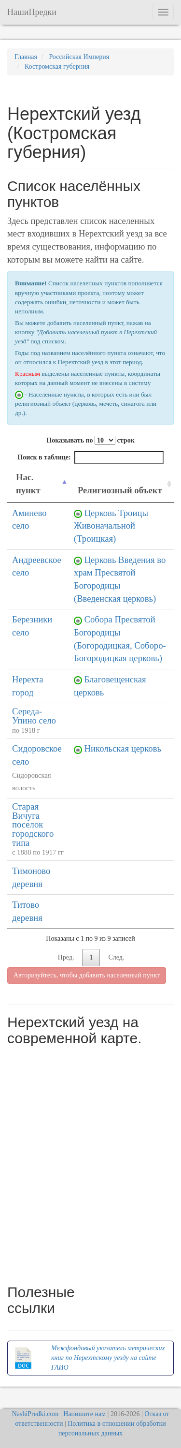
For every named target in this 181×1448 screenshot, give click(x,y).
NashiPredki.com (35, 1414)
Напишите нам (84, 1414)
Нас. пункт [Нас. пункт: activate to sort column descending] (28, 483)
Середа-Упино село (34, 715)
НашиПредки (31, 12)
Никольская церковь (122, 748)
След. (116, 957)
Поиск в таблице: (90, 457)
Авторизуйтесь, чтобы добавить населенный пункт (87, 975)
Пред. (66, 957)
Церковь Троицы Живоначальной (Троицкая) (111, 526)
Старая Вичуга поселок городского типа (33, 824)
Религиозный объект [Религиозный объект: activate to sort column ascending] (120, 490)
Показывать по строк (90, 440)
